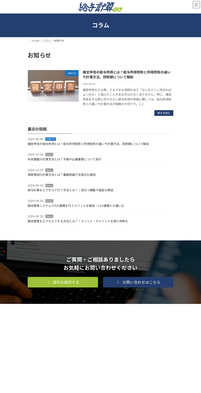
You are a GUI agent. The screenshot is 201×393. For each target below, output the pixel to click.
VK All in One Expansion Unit (124, 386)
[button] (63, 282)
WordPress (80, 386)
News (49, 154)
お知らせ (50, 139)
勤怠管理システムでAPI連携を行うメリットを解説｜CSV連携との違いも (76, 205)
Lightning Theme (99, 386)
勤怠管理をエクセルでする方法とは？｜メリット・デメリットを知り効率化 (78, 221)
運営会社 (65, 307)
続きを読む (164, 113)
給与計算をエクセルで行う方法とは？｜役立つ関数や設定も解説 (70, 190)
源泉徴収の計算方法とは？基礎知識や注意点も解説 (62, 174)
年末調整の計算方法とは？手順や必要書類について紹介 (65, 159)
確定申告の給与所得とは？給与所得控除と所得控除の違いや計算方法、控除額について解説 (88, 144)
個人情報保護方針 (42, 307)
